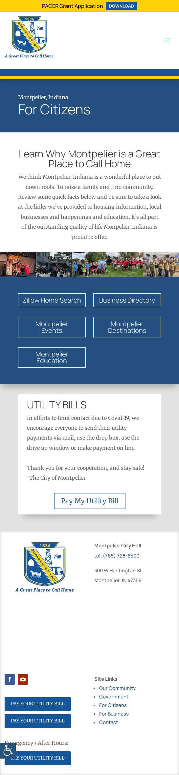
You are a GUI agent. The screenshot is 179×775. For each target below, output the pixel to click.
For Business (114, 713)
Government (113, 696)
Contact (108, 722)
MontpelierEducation (51, 357)
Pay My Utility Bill (89, 501)
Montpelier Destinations (127, 327)
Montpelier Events (51, 327)
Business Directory (127, 300)
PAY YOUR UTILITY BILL (38, 704)
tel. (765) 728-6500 (116, 555)
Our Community (117, 688)
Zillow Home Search (52, 300)
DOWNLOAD (121, 6)
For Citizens (113, 705)
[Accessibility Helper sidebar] (8, 751)
